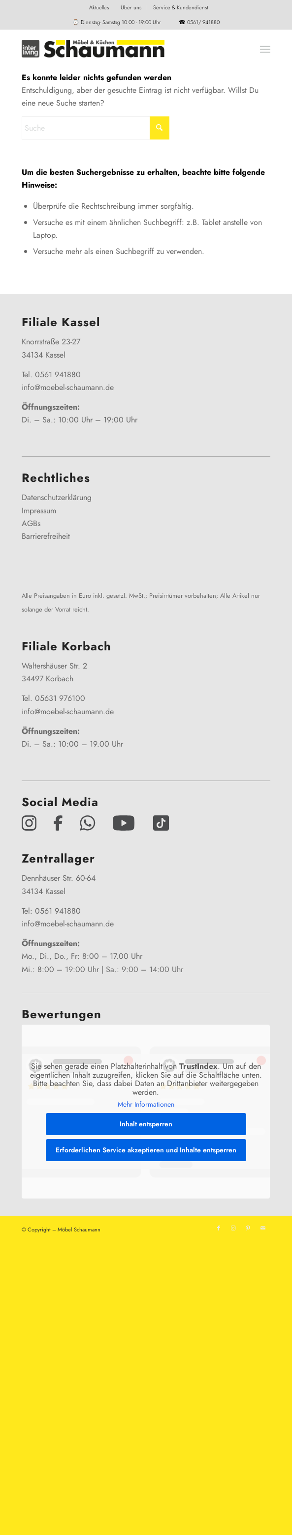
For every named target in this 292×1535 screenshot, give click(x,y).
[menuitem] (99, 7)
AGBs (31, 523)
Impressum (39, 510)
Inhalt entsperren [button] (146, 1124)
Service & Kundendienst (180, 7)
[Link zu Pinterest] (248, 1228)
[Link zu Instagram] (233, 1228)
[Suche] (95, 128)
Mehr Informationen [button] (146, 1105)
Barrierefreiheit (46, 536)
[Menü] (265, 49)
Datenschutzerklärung (57, 497)
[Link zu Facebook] (218, 1228)
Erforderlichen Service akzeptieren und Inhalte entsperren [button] (146, 1150)
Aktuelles (99, 7)
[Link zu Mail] (263, 1228)
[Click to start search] (159, 128)
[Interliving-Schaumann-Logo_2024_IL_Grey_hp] (121, 49)
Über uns (131, 7)
